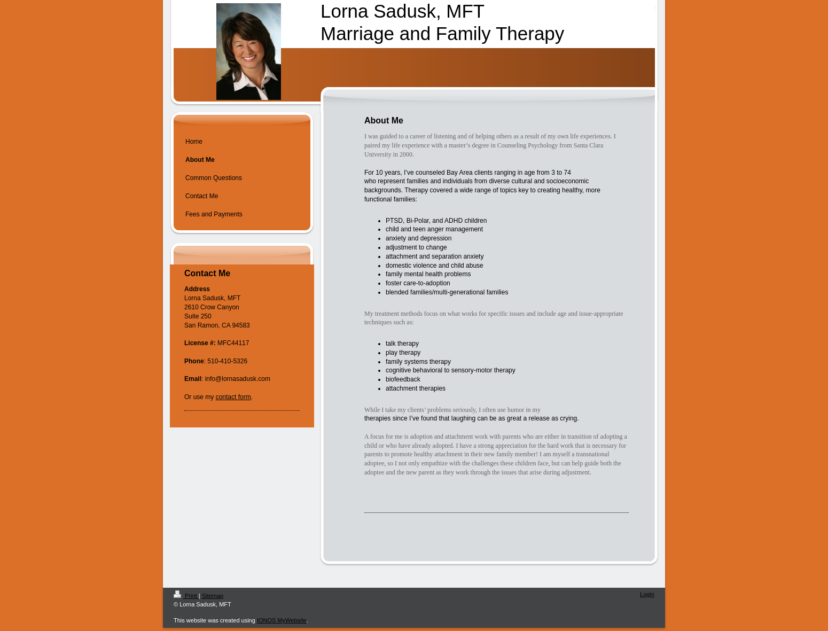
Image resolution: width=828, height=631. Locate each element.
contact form (233, 397)
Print (186, 596)
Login (647, 594)
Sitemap (212, 596)
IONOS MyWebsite (282, 620)
